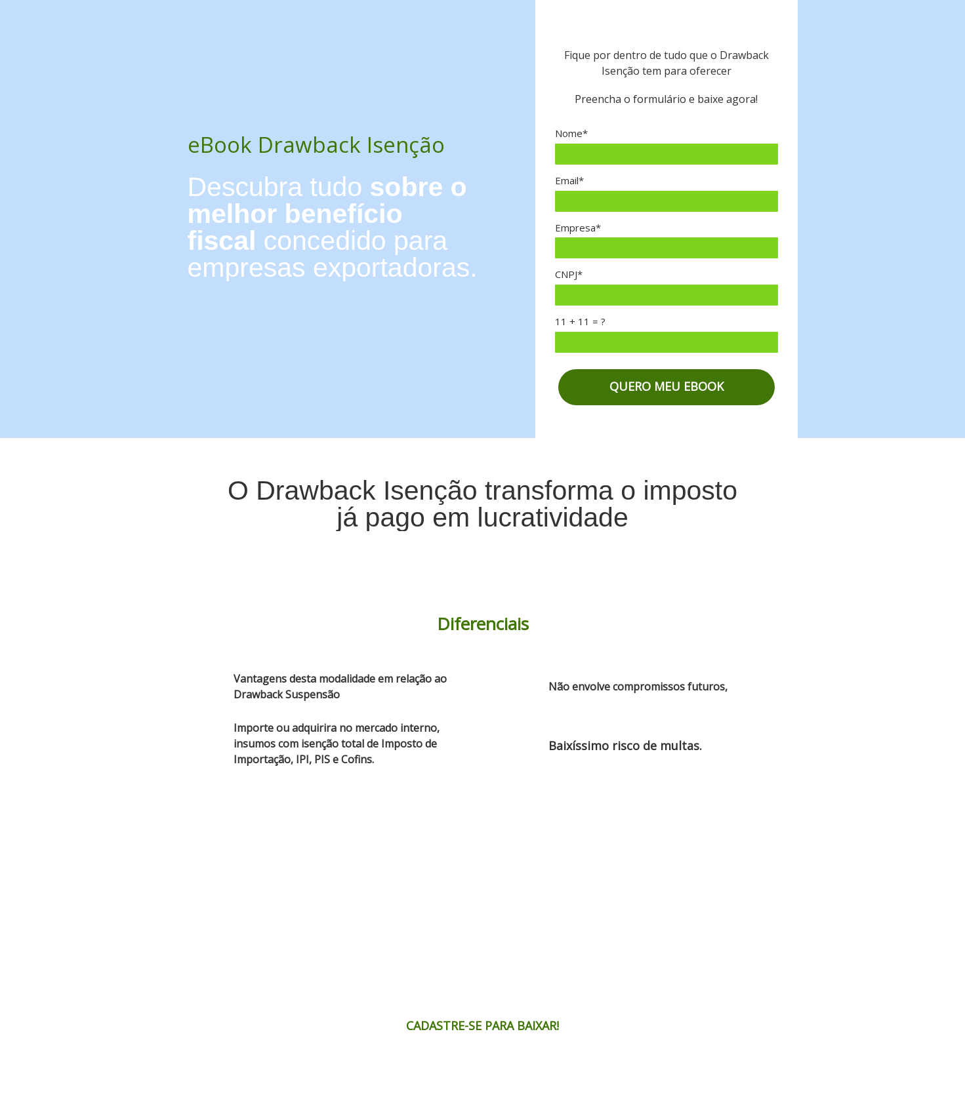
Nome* (571, 133)
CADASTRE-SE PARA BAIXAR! (482, 1025)
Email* (569, 180)
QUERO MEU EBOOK (666, 386)
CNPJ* (569, 274)
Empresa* (578, 228)
